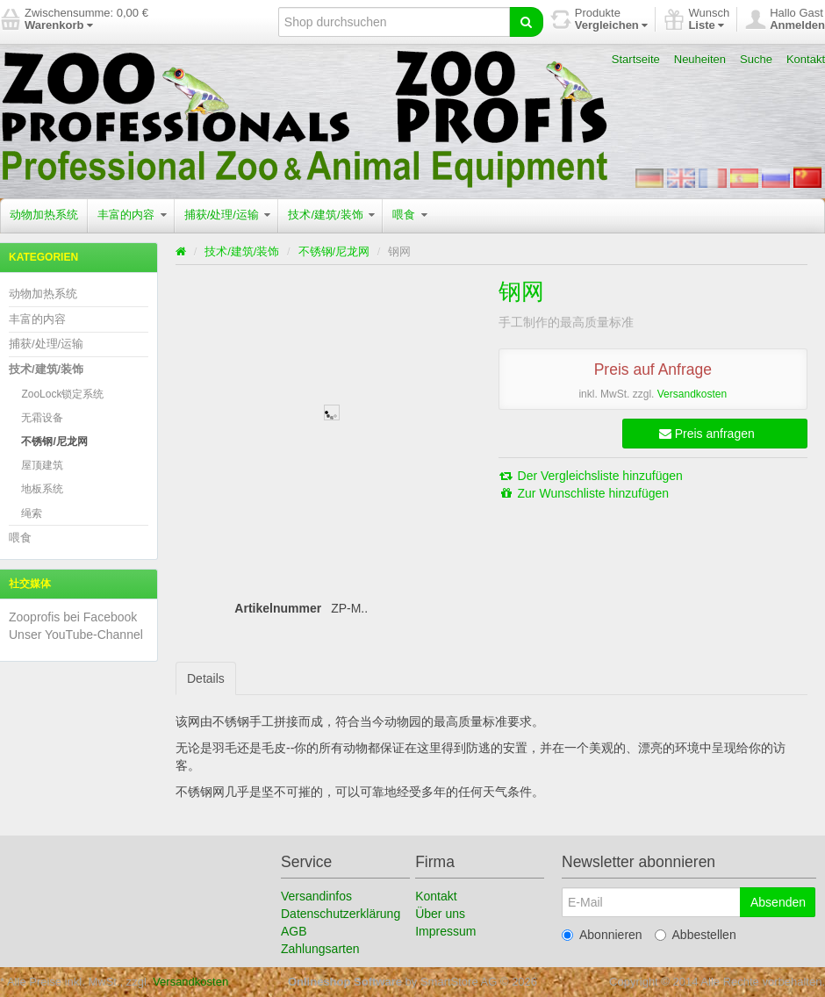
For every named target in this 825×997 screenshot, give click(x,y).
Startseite (636, 59)
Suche (756, 59)
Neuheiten (700, 59)
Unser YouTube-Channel (76, 635)
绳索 (31, 513)
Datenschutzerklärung (340, 914)
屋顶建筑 (42, 465)
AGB (294, 931)
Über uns (440, 914)
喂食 (409, 214)
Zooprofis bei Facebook (73, 617)
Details (206, 678)
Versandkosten (692, 394)
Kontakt (805, 59)
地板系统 (42, 489)
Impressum (445, 931)
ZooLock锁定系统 (62, 394)
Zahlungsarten (320, 949)
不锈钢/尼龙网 (54, 441)
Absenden (778, 902)
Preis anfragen (707, 434)
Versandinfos (316, 896)
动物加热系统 (44, 214)
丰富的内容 (132, 214)
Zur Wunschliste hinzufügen (584, 493)
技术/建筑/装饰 (331, 214)
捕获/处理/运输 (227, 214)
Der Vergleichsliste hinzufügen (591, 476)
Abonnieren (602, 935)
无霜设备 (42, 418)
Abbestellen (695, 935)
